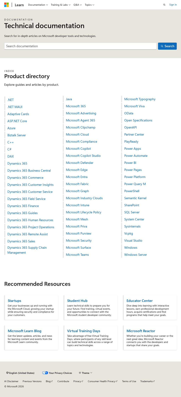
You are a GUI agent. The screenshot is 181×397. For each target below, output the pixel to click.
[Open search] (164, 5)
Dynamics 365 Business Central (29, 170)
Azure (11, 128)
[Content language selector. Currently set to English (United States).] (20, 373)
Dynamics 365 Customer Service (29, 191)
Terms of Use (129, 381)
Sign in (173, 4)
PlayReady (131, 141)
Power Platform (134, 177)
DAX (10, 156)
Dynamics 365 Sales (21, 241)
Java (69, 99)
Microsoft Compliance (81, 141)
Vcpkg (128, 233)
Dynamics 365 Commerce (25, 177)
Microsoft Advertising (81, 113)
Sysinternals (132, 226)
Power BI (130, 162)
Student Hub (77, 300)
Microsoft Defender (79, 162)
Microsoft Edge (76, 170)
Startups (14, 300)
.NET (10, 100)
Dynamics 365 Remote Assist (27, 234)
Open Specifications (138, 120)
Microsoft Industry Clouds (84, 198)
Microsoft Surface (78, 247)
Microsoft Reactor (141, 330)
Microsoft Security (79, 240)
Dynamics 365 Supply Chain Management (27, 250)
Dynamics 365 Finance (23, 206)
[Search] (167, 46)
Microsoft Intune (77, 205)
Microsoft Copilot (78, 148)
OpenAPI (130, 127)
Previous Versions (32, 381)
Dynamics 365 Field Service (26, 199)
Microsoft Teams (77, 254)
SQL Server (131, 212)
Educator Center (140, 300)
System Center (134, 219)
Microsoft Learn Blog (24, 330)
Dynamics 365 (17, 163)
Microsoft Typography (140, 99)
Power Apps (132, 148)
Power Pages (133, 170)
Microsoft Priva (76, 226)
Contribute (63, 381)
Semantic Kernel (135, 198)
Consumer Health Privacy (101, 381)
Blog (48, 381)
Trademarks (146, 381)
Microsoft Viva (134, 106)
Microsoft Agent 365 (80, 120)
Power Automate (135, 155)
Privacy (77, 381)
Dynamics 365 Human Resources (30, 220)
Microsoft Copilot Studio (83, 155)
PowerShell (131, 191)
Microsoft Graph (77, 191)
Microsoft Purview (78, 233)
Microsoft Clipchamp (80, 127)
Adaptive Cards (18, 114)
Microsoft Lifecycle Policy (83, 212)
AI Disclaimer (11, 381)
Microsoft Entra (76, 177)
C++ (10, 142)
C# (9, 149)
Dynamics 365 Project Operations (30, 227)
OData (128, 113)
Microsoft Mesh (77, 219)
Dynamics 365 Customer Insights (30, 184)
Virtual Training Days (83, 330)
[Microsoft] (6, 4)
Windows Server (135, 254)
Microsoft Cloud (77, 134)
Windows (130, 247)
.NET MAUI (14, 107)
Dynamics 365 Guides (22, 213)
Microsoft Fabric (77, 184)
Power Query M (135, 184)
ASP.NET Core (17, 121)
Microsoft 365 (76, 106)
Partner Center (134, 134)
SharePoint (131, 205)
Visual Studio (133, 240)
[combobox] (80, 46)
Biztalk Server (16, 135)
